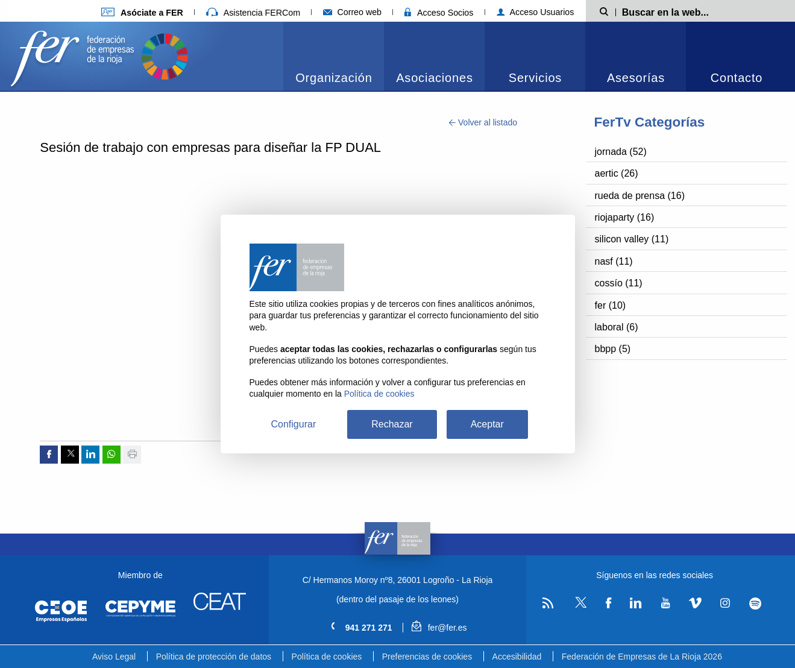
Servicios (535, 77)
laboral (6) (616, 327)
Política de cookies (327, 656)
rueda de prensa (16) (640, 196)
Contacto (736, 77)
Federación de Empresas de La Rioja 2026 (642, 656)
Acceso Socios (438, 12)
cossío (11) (619, 283)
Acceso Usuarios (535, 12)
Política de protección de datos (213, 656)
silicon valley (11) (632, 239)
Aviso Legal (114, 656)
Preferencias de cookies (427, 656)
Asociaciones (434, 77)
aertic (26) (616, 173)
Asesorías (636, 77)
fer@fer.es (439, 627)
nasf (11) (614, 261)
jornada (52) (621, 152)
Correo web (352, 12)
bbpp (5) (613, 349)
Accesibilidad (517, 656)
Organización (333, 77)
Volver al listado (483, 122)
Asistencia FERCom (253, 12)
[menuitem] (333, 56)
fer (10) (610, 305)
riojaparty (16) (625, 217)
